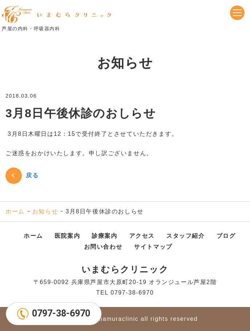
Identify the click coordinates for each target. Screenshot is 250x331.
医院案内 (67, 236)
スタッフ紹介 (185, 236)
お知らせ (45, 211)
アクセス (142, 236)
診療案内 (104, 236)
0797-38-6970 (61, 313)
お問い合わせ (103, 247)
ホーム (15, 211)
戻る (32, 175)
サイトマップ (153, 247)
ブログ (226, 236)
